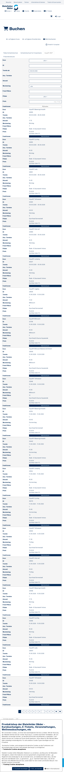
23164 (31, 476)
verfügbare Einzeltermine (31, 44)
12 (46, 716)
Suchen (45, 111)
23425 (31, 207)
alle (45, 65)
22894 (31, 655)
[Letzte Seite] (60, 716)
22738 (31, 326)
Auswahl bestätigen (20, 768)
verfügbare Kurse (13, 44)
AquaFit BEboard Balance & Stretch (40, 353)
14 (52, 716)
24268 (31, 625)
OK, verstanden (36, 768)
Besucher (8, 2)
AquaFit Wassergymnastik (37, 114)
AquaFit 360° (48, 57)
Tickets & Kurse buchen (54, 2)
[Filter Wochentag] (45, 91)
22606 (31, 356)
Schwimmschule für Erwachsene (31, 57)
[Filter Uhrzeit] (45, 86)
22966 (31, 236)
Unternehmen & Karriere (38, 2)
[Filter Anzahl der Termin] (45, 80)
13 (49, 716)
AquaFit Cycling (34, 144)
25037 (31, 266)
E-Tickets (48, 13)
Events (25, 13)
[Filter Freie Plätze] (45, 96)
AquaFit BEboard (34, 323)
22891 (31, 177)
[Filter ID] (45, 70)
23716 (31, 416)
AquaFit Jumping (34, 264)
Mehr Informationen (52, 768)
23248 (31, 386)
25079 (31, 506)
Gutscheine (36, 13)
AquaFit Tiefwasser (35, 204)
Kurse (8, 13)
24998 (31, 595)
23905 (31, 536)
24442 (31, 446)
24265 (31, 147)
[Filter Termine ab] (45, 75)
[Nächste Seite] (56, 716)
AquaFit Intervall (34, 234)
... (42, 716)
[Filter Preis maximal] (45, 106)
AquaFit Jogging (34, 293)
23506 (31, 296)
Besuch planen (18, 2)
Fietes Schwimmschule (10, 57)
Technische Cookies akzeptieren (14, 749)
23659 (31, 565)
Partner (27, 2)
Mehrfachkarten (49, 44)
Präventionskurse (9, 61)
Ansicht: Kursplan (52, 49)
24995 (31, 117)
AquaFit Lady (33, 174)
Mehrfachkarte (45, 141)
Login (58, 18)
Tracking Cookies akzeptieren (13, 764)
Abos (17, 13)
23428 (31, 685)
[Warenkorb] (51, 18)
